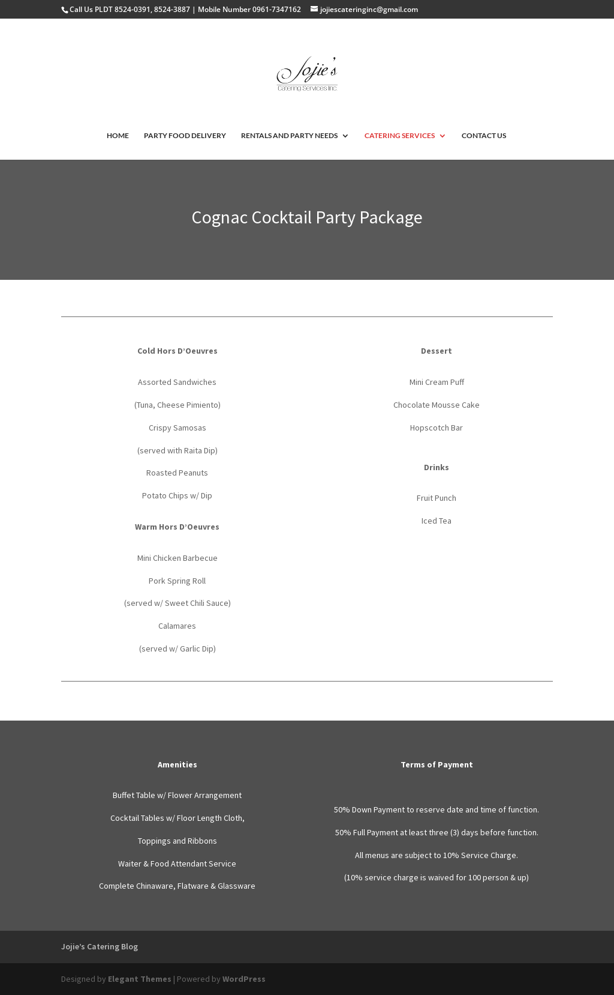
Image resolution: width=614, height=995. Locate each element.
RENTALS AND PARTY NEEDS (289, 136)
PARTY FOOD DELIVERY (185, 136)
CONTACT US (484, 136)
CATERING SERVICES (400, 136)
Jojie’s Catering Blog (99, 946)
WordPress (244, 978)
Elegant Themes (139, 978)
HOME (118, 136)
